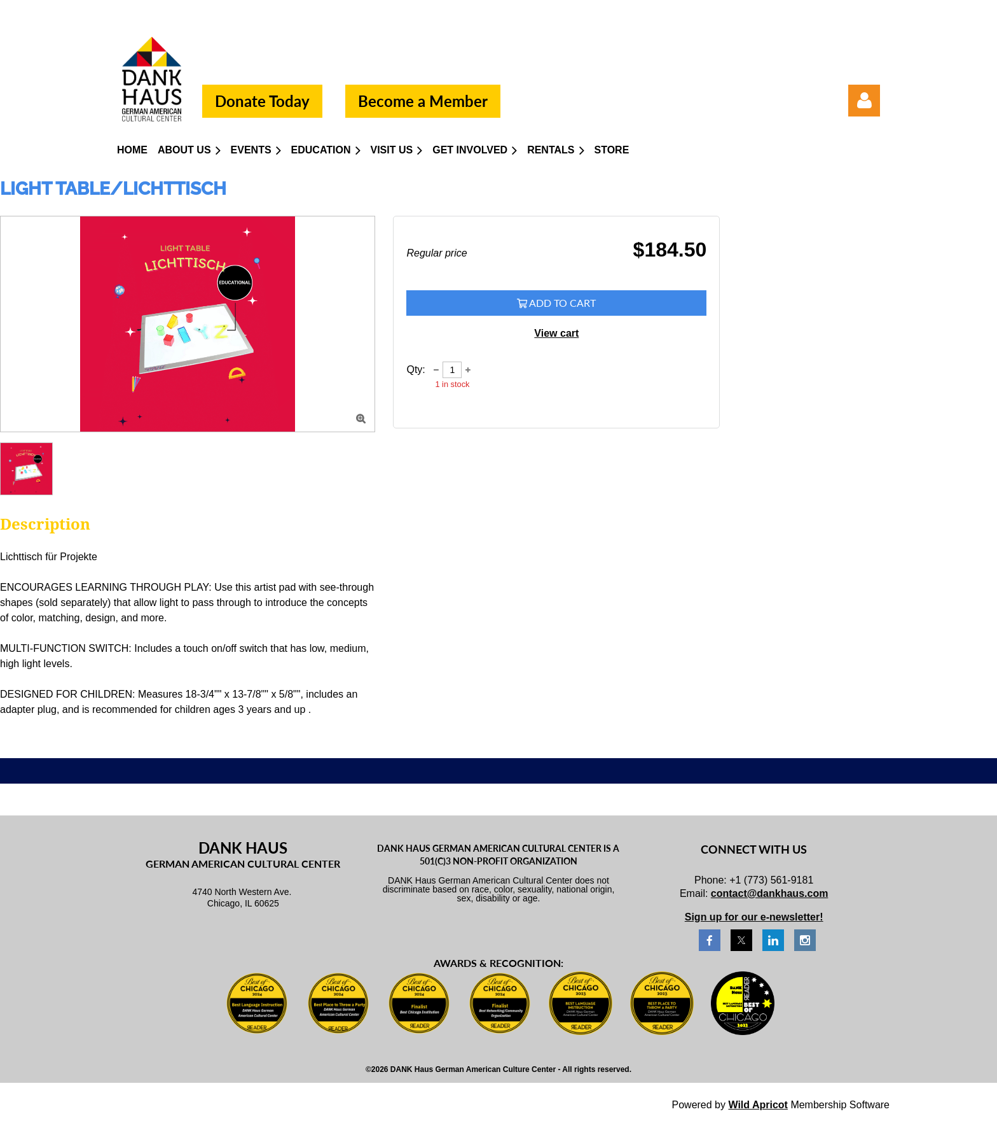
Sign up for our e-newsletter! (754, 917)
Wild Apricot (757, 1104)
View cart (556, 333)
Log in (864, 100)
